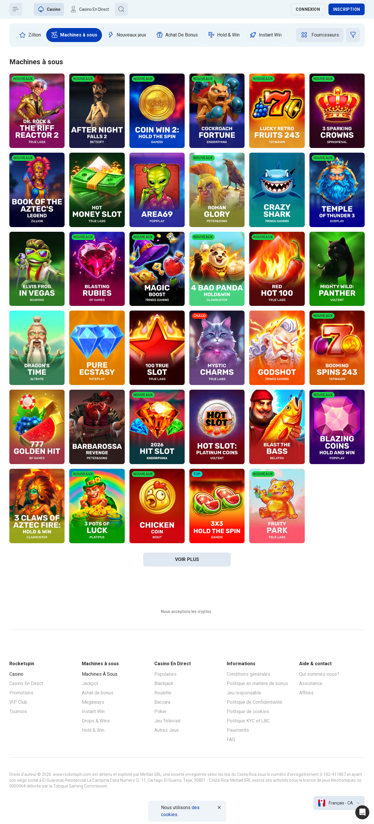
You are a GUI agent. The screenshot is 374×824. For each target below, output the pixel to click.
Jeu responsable (244, 693)
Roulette (163, 693)
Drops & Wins (96, 721)
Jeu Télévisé (167, 721)
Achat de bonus (97, 693)
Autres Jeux (166, 730)
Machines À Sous (99, 674)
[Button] (15, 9)
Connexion (308, 9)
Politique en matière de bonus (257, 683)
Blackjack (163, 683)
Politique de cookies (248, 711)
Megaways (93, 702)
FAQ (231, 739)
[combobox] (339, 803)
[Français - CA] (339, 803)
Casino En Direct (26, 683)
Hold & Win (93, 730)
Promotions (21, 693)
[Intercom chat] (362, 812)
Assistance (310, 683)
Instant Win (93, 711)
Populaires (165, 674)
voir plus (187, 559)
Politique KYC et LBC (248, 721)
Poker (160, 711)
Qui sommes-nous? (319, 674)
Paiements (238, 730)
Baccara (162, 702)
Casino (16, 674)
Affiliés (306, 693)
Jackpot (90, 683)
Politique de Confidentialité (254, 702)
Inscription (346, 9)
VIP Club (18, 702)
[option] (30, 35)
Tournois (18, 711)
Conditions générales (248, 674)
